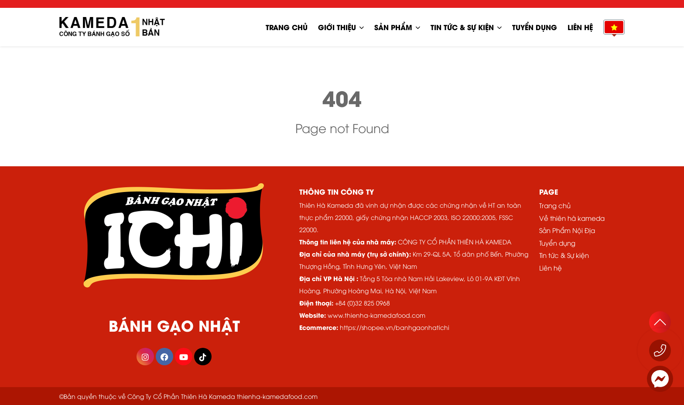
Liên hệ (580, 27)
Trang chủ (287, 27)
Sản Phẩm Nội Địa (567, 230)
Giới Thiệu (337, 27)
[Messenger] (660, 379)
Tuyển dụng (534, 27)
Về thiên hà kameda (572, 217)
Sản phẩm (393, 27)
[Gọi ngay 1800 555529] (660, 350)
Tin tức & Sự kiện (462, 27)
